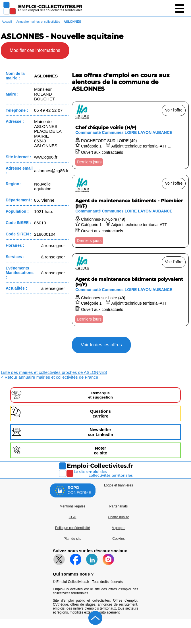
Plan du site (73, 539)
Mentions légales (72, 506)
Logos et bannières (118, 485)
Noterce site (100, 450)
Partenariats (118, 506)
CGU (72, 517)
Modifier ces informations (35, 50)
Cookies (118, 539)
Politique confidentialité (72, 528)
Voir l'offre (173, 110)
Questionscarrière (100, 413)
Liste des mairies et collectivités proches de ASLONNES (54, 372)
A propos (118, 528)
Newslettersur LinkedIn (100, 432)
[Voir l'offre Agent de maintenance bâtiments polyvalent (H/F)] (130, 290)
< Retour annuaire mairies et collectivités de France (49, 377)
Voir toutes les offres (101, 344)
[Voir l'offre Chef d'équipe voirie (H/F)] (130, 135)
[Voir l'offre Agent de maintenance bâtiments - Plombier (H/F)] (130, 211)
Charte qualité (118, 517)
